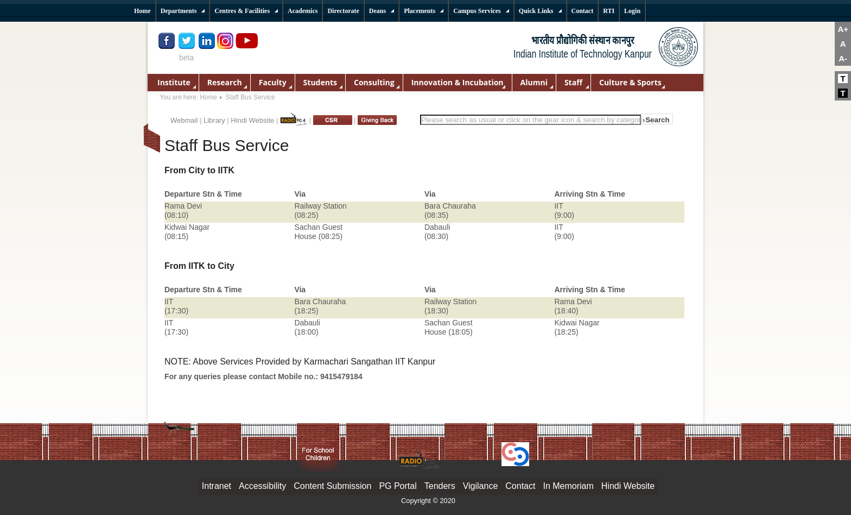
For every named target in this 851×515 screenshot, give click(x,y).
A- (843, 58)
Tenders (439, 486)
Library (214, 120)
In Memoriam (568, 486)
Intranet (216, 486)
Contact (520, 486)
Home (208, 97)
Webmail (184, 120)
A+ (842, 29)
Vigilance (480, 486)
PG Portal (397, 486)
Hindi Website (252, 120)
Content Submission (332, 486)
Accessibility (262, 486)
